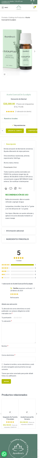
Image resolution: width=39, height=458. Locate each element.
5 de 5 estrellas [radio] (21, 317)
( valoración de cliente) (23, 111)
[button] (3, 51)
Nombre (5, 346)
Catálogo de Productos (16, 17)
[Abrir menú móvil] (5, 7)
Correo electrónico (8, 355)
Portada (4, 17)
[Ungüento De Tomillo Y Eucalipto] (10, 407)
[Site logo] (18, 7)
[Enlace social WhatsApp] (32, 3)
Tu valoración (7, 321)
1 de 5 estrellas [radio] (14, 317)
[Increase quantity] (2, 130)
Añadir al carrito (15, 131)
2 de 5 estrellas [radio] (16, 317)
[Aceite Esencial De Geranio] (27, 407)
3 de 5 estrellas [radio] (17, 317)
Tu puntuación (6, 317)
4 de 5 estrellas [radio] (19, 317)
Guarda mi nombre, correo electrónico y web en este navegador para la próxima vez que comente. (18, 366)
